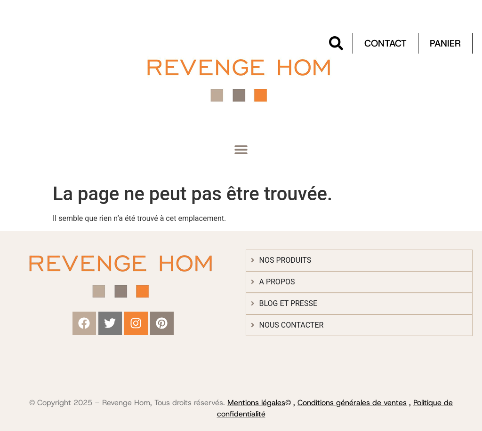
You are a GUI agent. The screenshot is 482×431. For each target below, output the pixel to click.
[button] (241, 149)
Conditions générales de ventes (352, 402)
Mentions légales (256, 402)
